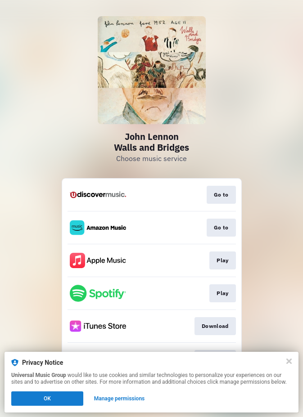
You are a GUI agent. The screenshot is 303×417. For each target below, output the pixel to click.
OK (47, 398)
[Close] (289, 361)
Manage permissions (119, 398)
